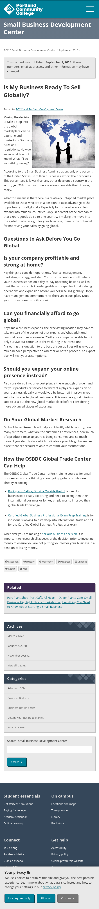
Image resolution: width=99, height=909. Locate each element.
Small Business (17, 727)
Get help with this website (67, 861)
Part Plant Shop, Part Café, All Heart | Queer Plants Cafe (45, 598)
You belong (10, 848)
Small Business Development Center (47, 28)
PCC (6, 50)
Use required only (19, 898)
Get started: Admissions (18, 804)
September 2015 (68, 50)
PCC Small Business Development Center (39, 109)
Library (55, 817)
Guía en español (14, 861)
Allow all (45, 898)
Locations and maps (63, 804)
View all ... (17, 665)
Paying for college (15, 810)
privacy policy (51, 887)
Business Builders (18, 698)
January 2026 (17, 646)
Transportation (60, 810)
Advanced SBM (17, 688)
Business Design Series (21, 707)
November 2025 (19, 655)
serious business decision (59, 534)
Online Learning (13, 823)
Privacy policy (59, 854)
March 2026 (16, 636)
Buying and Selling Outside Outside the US (36, 491)
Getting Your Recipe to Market (26, 717)
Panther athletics (14, 854)
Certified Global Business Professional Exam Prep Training (47, 515)
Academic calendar (15, 817)
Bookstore (57, 823)
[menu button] (90, 9)
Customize (67, 898)
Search (16, 762)
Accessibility (58, 848)
